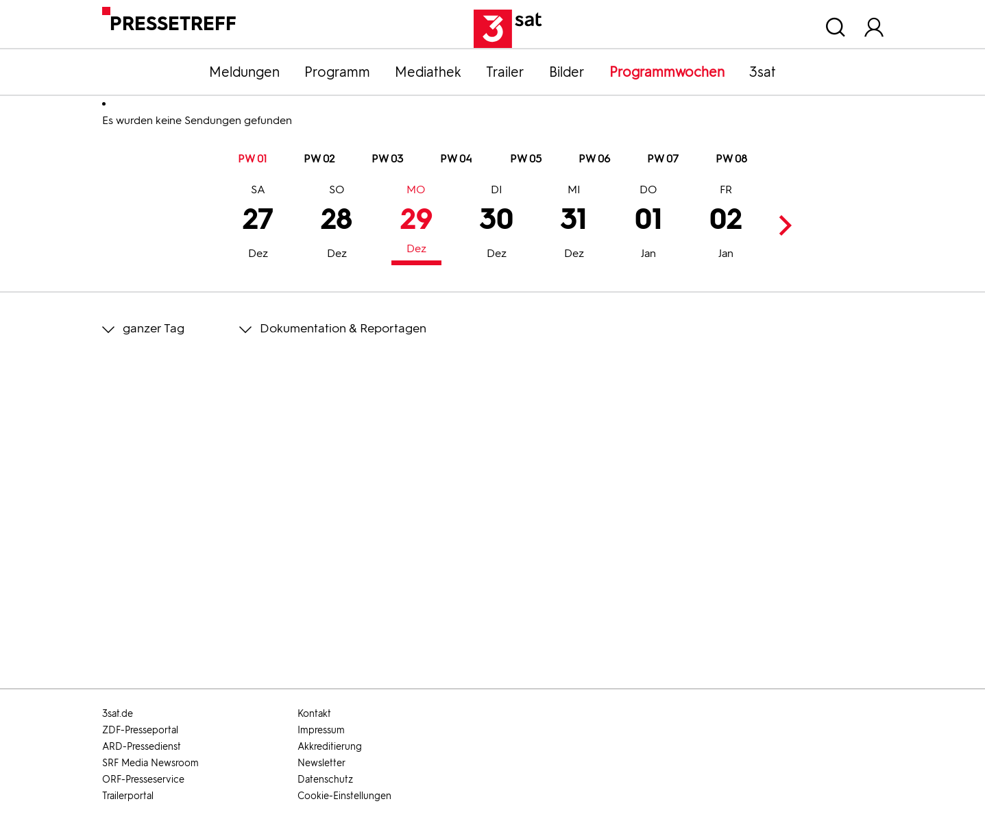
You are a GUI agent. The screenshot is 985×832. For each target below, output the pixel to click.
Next (782, 225)
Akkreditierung (329, 747)
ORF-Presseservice (143, 779)
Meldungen (244, 72)
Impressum (321, 730)
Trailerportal (128, 796)
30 (496, 223)
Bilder (567, 72)
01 (648, 223)
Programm (337, 72)
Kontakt (314, 714)
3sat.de (117, 714)
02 (726, 223)
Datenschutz (325, 779)
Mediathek (428, 72)
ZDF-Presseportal (140, 730)
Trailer (505, 72)
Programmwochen (667, 72)
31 (574, 223)
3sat (762, 72)
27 (258, 223)
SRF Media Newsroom (150, 763)
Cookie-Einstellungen (344, 796)
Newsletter (321, 763)
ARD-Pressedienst (141, 747)
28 (336, 223)
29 (416, 221)
